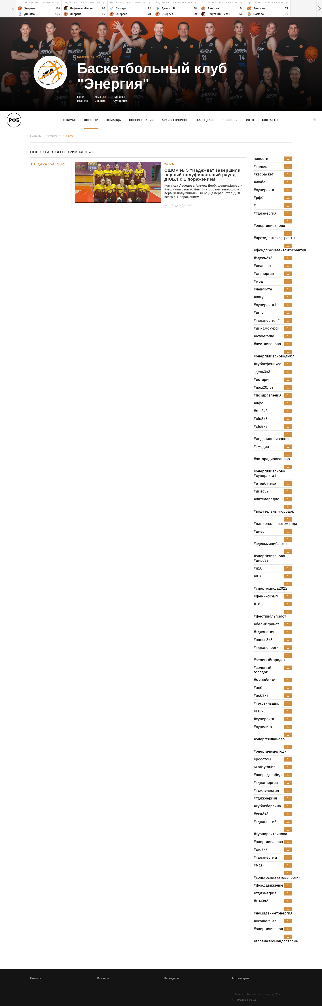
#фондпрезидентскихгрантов (273, 248)
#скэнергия (273, 273)
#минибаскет (273, 680)
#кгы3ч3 (273, 901)
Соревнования (141, 120)
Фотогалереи (240, 978)
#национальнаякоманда (273, 521)
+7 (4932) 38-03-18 (243, 999)
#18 (273, 604)
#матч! (273, 865)
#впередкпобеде (273, 775)
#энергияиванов (273, 929)
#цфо (273, 403)
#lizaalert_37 (273, 921)
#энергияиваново (273, 223)
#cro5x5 (273, 849)
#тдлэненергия (273, 647)
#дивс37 (273, 491)
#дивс (273, 531)
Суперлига (120, 100)
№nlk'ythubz (273, 767)
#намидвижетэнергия (273, 911)
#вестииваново (273, 344)
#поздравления (273, 395)
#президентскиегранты (273, 235)
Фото (250, 120)
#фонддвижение (273, 885)
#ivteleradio (273, 336)
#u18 (273, 576)
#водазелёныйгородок (273, 509)
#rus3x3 (273, 411)
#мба (273, 281)
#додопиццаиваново (273, 436)
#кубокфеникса (273, 364)
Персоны (229, 120)
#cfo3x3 (273, 419)
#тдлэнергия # (273, 320)
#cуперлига (273, 719)
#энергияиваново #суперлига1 (273, 471)
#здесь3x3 (273, 258)
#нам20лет (273, 387)
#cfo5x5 (273, 426)
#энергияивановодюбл (273, 354)
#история (273, 380)
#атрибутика (273, 483)
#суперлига (273, 190)
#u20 (273, 568)
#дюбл (273, 182)
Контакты (270, 120)
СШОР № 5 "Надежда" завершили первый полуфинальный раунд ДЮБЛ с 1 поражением (202, 175)
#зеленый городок (273, 670)
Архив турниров (175, 120)
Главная (37, 136)
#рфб (273, 198)
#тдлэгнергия (273, 783)
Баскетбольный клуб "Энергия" (152, 76)
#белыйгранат (273, 624)
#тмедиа (273, 447)
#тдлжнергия (273, 798)
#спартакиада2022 (273, 586)
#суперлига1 (273, 305)
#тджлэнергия (273, 790)
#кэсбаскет (273, 174)
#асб (273, 688)
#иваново (273, 266)
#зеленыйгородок (273, 657)
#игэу (273, 313)
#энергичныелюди (273, 749)
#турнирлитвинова (273, 831)
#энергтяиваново (273, 737)
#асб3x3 (273, 695)
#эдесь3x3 (273, 640)
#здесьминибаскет (273, 541)
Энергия (100, 100)
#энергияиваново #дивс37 (273, 555)
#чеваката (273, 289)
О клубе (69, 120)
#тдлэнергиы (273, 857)
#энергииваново (273, 842)
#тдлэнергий (273, 822)
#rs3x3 (273, 711)
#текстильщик (273, 703)
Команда (103, 978)
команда (113, 120)
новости (273, 159)
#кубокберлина (273, 806)
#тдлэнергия (273, 213)
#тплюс (273, 166)
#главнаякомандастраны (273, 939)
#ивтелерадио (273, 499)
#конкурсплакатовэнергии (273, 875)
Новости (91, 120)
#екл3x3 (273, 814)
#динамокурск (273, 328)
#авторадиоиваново (273, 456)
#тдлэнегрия (273, 893)
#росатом (273, 759)
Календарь (205, 120)
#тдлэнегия (273, 632)
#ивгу (273, 297)
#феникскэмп (273, 596)
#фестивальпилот (273, 614)
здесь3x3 (273, 372)
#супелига (273, 727)
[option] (38, 8)
